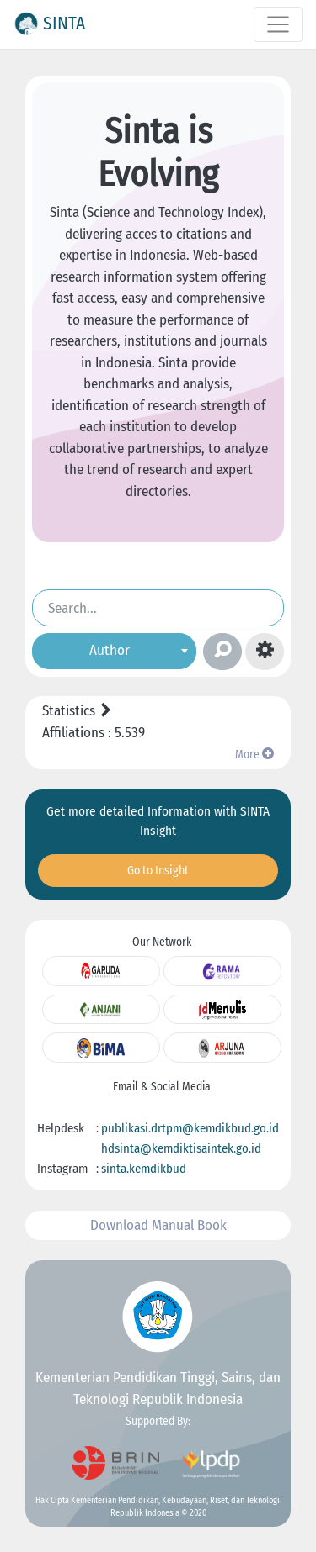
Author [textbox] (109, 649)
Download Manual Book (158, 1225)
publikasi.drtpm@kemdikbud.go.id (190, 1128)
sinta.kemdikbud (143, 1168)
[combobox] (114, 650)
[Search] (158, 607)
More (254, 754)
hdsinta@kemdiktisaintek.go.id (181, 1148)
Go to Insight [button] (158, 870)
